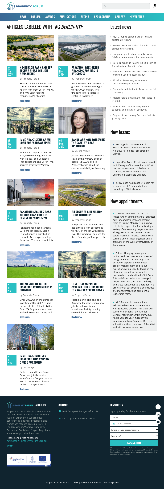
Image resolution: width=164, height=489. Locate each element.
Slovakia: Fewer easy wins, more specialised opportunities (129, 82)
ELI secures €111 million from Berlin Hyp (86, 213)
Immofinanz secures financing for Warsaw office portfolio (34, 359)
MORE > (10, 445)
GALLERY (120, 17)
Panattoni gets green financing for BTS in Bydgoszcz (85, 70)
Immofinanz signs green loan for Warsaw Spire (35, 141)
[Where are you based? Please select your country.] (134, 429)
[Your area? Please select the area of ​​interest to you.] (134, 436)
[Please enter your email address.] (134, 423)
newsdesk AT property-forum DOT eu (27, 440)
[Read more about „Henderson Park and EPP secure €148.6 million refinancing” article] (25, 100)
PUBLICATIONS (68, 17)
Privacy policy (111, 482)
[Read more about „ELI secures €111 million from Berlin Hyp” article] (76, 241)
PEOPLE (85, 17)
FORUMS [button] (36, 17)
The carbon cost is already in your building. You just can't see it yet (130, 108)
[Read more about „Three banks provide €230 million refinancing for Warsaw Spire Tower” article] (76, 317)
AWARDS (50, 17)
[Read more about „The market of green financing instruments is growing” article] (25, 317)
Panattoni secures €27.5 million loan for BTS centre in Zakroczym (35, 215)
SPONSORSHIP (102, 17)
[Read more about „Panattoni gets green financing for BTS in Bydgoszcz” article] (76, 100)
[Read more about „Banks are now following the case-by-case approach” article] (76, 172)
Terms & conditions (91, 482)
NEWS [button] (23, 17)
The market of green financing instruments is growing (36, 287)
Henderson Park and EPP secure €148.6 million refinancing (36, 70)
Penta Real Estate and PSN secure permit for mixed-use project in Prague (134, 73)
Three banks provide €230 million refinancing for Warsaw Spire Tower (87, 287)
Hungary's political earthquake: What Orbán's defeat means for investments (132, 56)
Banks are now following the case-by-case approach (88, 143)
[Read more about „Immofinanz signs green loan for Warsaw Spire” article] (25, 169)
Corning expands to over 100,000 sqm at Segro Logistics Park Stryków (134, 64)
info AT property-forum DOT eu (78, 418)
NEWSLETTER (137, 17)
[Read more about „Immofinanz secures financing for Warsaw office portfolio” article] (25, 389)
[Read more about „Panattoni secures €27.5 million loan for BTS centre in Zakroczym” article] (25, 245)
